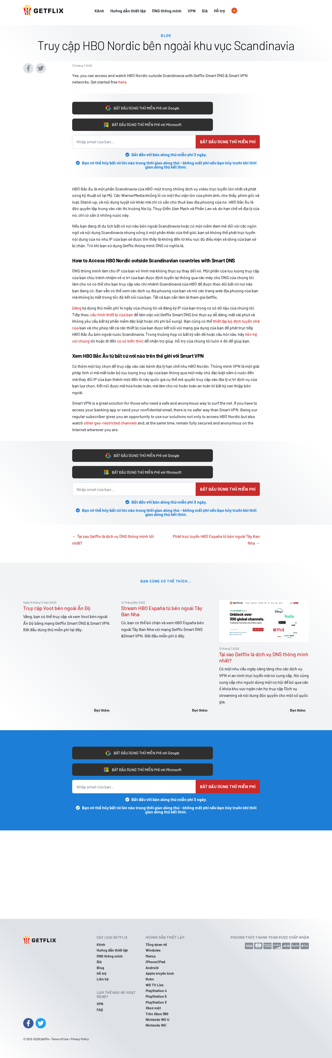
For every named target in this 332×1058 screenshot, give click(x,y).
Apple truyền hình (160, 973)
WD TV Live (154, 985)
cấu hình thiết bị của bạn (111, 313)
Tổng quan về (156, 944)
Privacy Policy (80, 1039)
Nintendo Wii (156, 1025)
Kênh (99, 10)
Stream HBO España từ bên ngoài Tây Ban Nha (161, 612)
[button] (234, 10)
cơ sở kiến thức (130, 339)
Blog (100, 967)
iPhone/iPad (155, 962)
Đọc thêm (102, 711)
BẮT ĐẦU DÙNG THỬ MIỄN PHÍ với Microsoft (143, 122)
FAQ (100, 1009)
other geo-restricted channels (110, 421)
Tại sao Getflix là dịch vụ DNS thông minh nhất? (263, 659)
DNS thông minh (166, 10)
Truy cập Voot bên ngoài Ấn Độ (56, 609)
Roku (150, 979)
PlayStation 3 (156, 1002)
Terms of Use (59, 1039)
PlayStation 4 (156, 990)
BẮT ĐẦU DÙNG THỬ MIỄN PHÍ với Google (142, 104)
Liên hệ (103, 979)
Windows (153, 950)
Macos (151, 956)
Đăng (76, 306)
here (122, 78)
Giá (205, 10)
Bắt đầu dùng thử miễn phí (227, 140)
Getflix (44, 1039)
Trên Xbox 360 (157, 1014)
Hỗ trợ (219, 10)
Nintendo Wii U (157, 1019)
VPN (192, 10)
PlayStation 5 (156, 996)
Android (152, 967)
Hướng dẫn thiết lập (128, 10)
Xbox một (153, 1008)
